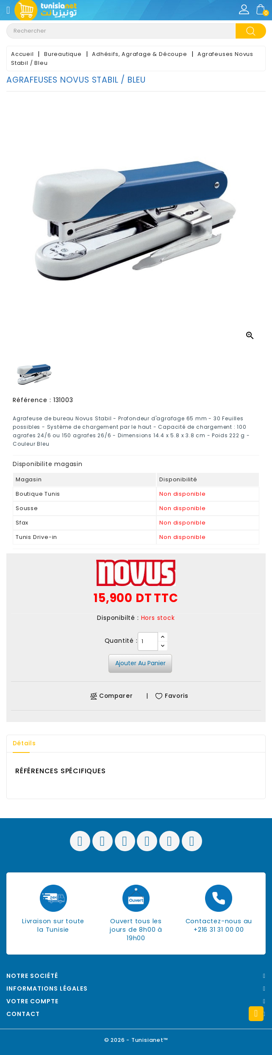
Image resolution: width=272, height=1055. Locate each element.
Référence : (32, 400)
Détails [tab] (25, 743)
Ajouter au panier (140, 663)
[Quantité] (148, 641)
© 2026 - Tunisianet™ (136, 1040)
